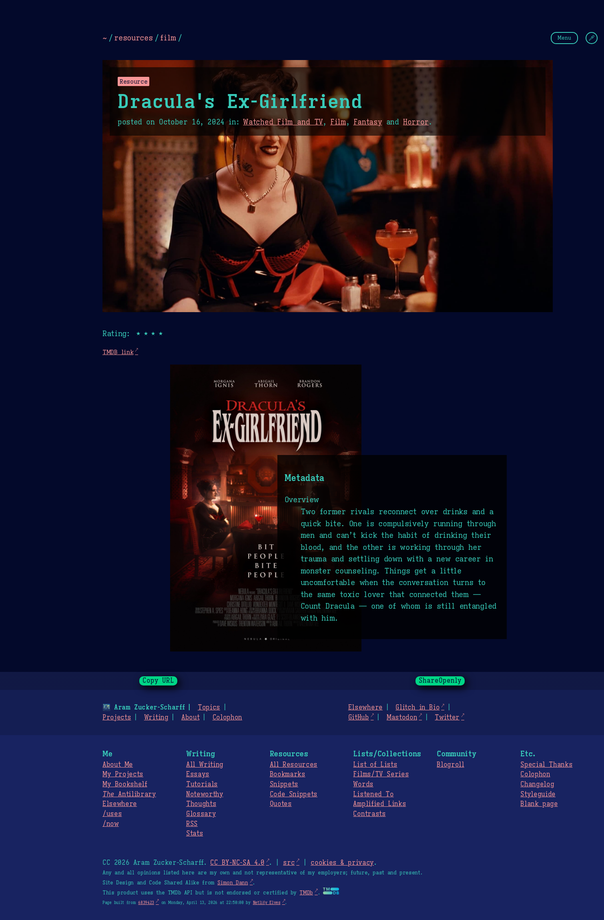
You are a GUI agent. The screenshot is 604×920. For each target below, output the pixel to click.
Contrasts (369, 814)
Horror (416, 122)
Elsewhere (365, 708)
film (168, 37)
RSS (192, 824)
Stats (194, 834)
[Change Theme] (592, 38)
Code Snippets (293, 794)
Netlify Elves (267, 902)
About (190, 718)
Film (338, 122)
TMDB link (117, 352)
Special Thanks (546, 765)
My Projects (122, 774)
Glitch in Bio (417, 708)
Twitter (447, 718)
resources (133, 37)
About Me (117, 765)
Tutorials (202, 784)
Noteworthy (204, 794)
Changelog (537, 784)
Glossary (201, 814)
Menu (564, 37)
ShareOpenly (440, 681)
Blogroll (450, 765)
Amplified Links (379, 804)
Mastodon (402, 718)
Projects (116, 718)
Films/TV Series (381, 774)
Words (363, 784)
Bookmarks (287, 774)
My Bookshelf (124, 784)
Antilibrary (129, 794)
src (289, 863)
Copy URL (158, 681)
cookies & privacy (342, 863)
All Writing (204, 765)
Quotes (281, 804)
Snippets (284, 784)
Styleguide (538, 794)
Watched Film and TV (283, 122)
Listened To (373, 794)
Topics (209, 708)
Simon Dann (232, 883)
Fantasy (367, 122)
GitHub (358, 718)
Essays (197, 774)
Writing (156, 718)
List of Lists (375, 765)
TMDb (306, 893)
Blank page (539, 804)
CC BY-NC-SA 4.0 (237, 863)
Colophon (227, 718)
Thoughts (201, 804)
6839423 (146, 902)
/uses (112, 814)
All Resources (293, 765)
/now (110, 824)
